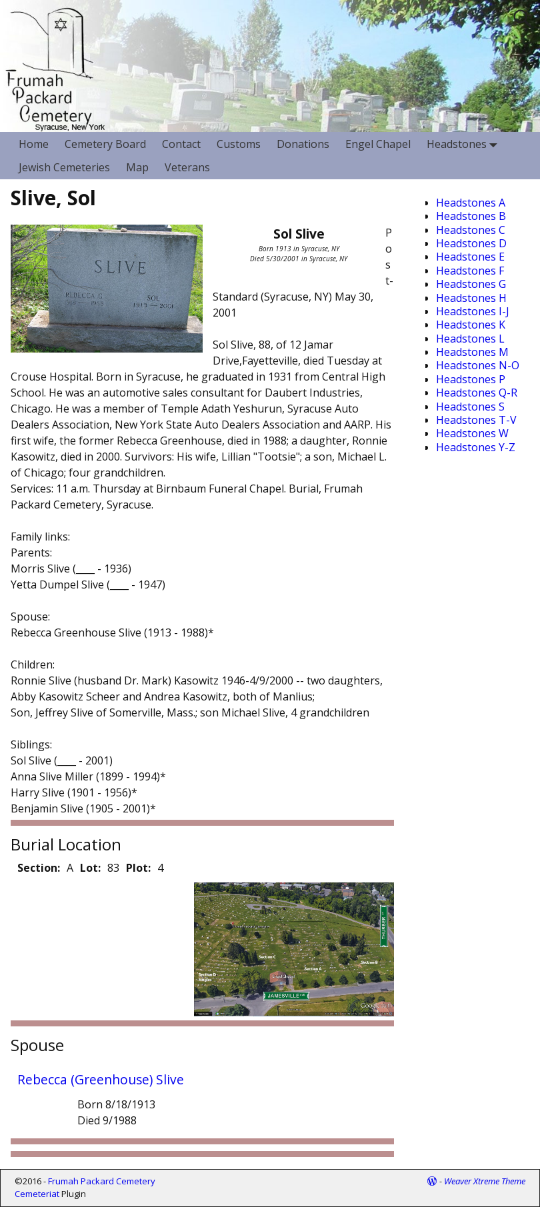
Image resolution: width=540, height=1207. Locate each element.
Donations (303, 144)
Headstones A (470, 202)
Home (34, 144)
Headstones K (470, 324)
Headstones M (472, 352)
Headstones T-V (476, 420)
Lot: (90, 867)
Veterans (187, 167)
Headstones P (470, 379)
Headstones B (471, 216)
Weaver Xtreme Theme (484, 1181)
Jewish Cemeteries (64, 167)
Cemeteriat (37, 1194)
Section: (38, 867)
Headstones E (470, 256)
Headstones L (470, 338)
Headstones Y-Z (475, 447)
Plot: (138, 867)
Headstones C (470, 230)
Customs (239, 144)
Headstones (465, 143)
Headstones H (471, 298)
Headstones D (471, 243)
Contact (181, 144)
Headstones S (470, 406)
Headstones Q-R (476, 392)
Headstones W (472, 433)
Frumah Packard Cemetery (101, 1181)
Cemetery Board (105, 144)
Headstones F (470, 270)
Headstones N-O (477, 365)
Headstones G (471, 284)
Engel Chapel (378, 144)
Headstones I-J (472, 311)
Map (137, 167)
